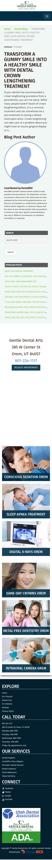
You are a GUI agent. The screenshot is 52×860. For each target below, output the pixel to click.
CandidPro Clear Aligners (12, 761)
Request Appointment (26, 367)
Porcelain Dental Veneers (13, 765)
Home (7, 28)
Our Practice (7, 696)
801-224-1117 (26, 360)
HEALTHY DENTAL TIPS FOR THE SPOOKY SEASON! (25, 286)
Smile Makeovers (9, 772)
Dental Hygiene (8, 758)
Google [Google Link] (6, 796)
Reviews (5, 707)
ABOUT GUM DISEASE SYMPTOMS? (19, 271)
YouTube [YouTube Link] (7, 799)
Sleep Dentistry (8, 776)
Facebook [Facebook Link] (7, 788)
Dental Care (7, 700)
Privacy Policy (8, 711)
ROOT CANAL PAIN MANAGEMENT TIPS (20, 281)
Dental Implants (9, 769)
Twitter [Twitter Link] (6, 792)
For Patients (7, 704)
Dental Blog (21, 28)
